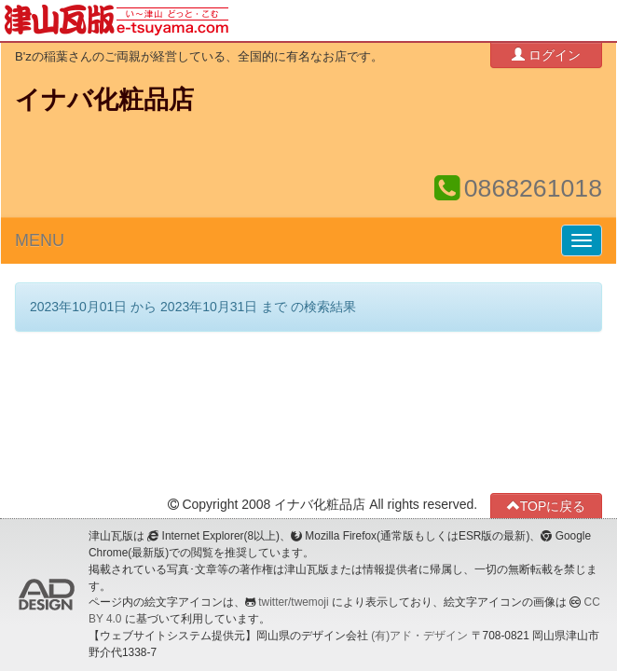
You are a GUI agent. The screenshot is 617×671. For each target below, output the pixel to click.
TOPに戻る (546, 506)
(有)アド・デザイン (419, 635)
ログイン (546, 54)
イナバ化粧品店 (104, 100)
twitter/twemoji (293, 602)
